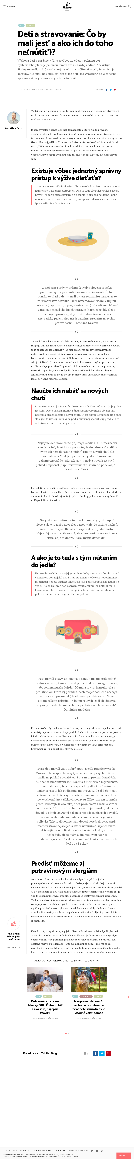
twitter (110, 89)
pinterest (114, 89)
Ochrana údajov (42, 1150)
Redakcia (25, 1150)
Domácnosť (86, 1063)
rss (102, 1151)
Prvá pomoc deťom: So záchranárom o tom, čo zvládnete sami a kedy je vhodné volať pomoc (88, 1073)
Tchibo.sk (60, 1150)
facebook (106, 89)
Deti (21, 25)
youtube (97, 1151)
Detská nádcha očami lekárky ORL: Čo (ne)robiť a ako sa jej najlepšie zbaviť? (45, 1073)
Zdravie (30, 25)
